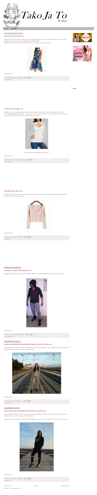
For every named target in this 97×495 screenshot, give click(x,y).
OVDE (58, 347)
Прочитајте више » (8, 73)
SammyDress (11, 336)
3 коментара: (19, 401)
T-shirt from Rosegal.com (13, 109)
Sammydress (9, 273)
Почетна (6, 28)
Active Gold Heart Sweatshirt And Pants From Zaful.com (25, 411)
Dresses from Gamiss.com (14, 36)
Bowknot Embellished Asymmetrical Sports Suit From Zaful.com (28, 344)
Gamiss (9, 79)
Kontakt (14, 28)
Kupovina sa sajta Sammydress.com (17, 270)
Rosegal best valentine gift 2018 (15, 113)
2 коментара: (19, 77)
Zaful (9, 239)
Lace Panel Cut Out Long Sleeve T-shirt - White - (36, 152)
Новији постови (8, 486)
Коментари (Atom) (16, 488)
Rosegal (9, 162)
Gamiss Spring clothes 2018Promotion (29, 41)
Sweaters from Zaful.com (13, 191)
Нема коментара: (19, 160)
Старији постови (65, 486)
